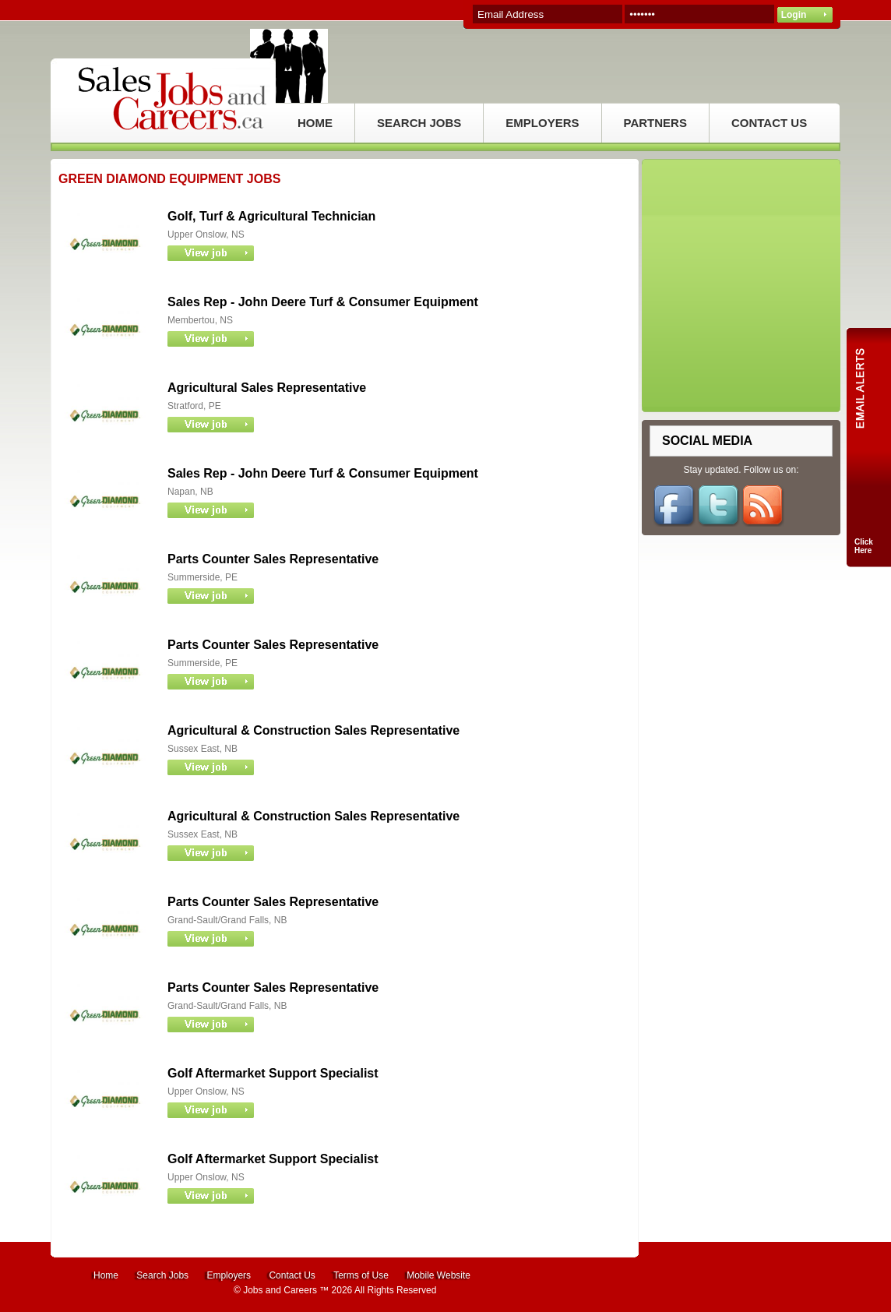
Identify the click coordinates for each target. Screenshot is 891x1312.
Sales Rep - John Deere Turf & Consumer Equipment (322, 302)
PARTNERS (655, 122)
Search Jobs (162, 1275)
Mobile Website (438, 1275)
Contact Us (292, 1275)
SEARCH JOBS (419, 122)
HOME (315, 122)
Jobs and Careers (280, 1290)
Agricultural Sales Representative (266, 387)
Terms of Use (361, 1275)
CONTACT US (769, 122)
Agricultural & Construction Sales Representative (313, 730)
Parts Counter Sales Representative (273, 559)
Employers (228, 1275)
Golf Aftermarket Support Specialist (273, 1073)
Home (105, 1275)
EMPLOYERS (542, 122)
